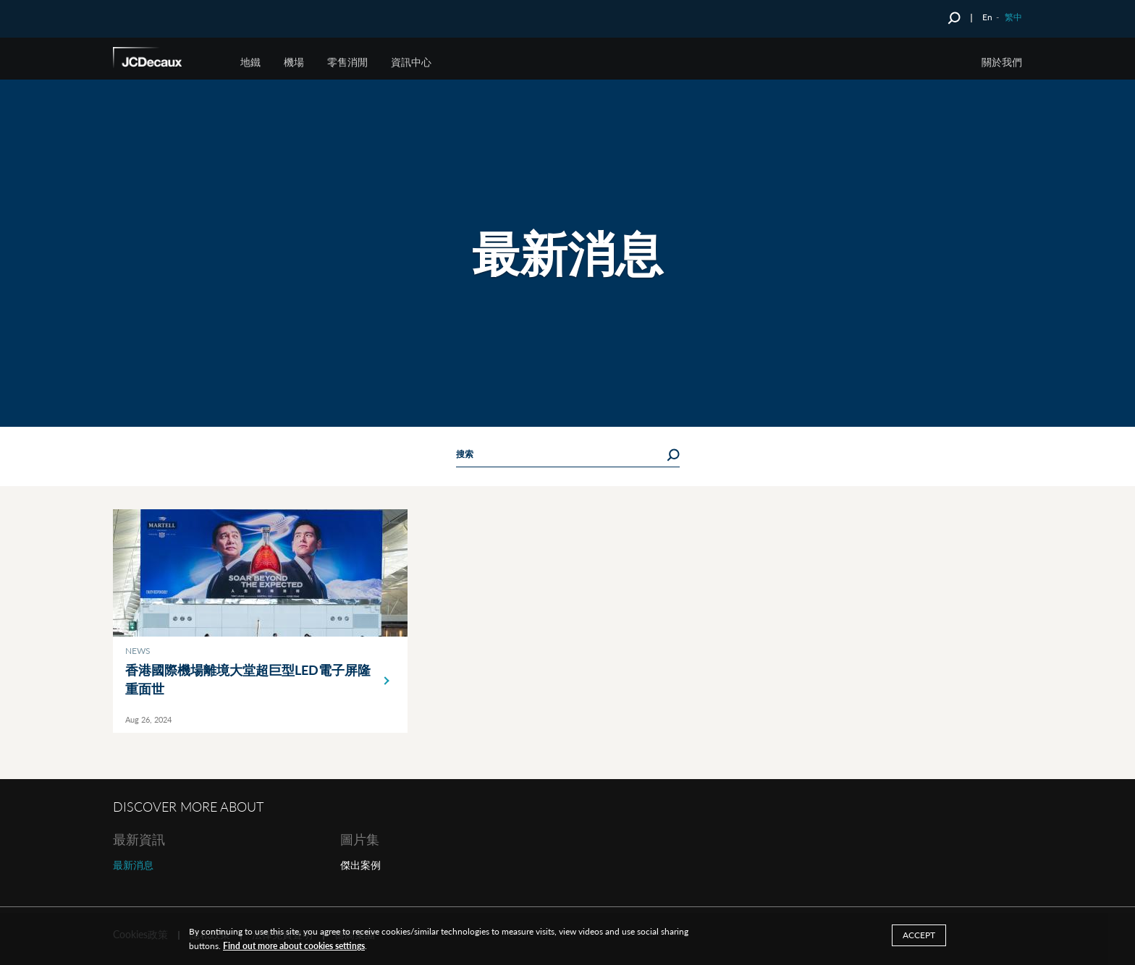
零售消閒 (347, 62)
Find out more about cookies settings (294, 945)
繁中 (1013, 17)
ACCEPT (919, 935)
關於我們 (1002, 62)
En (987, 17)
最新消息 (133, 865)
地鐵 (250, 62)
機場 (294, 62)
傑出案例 (360, 865)
